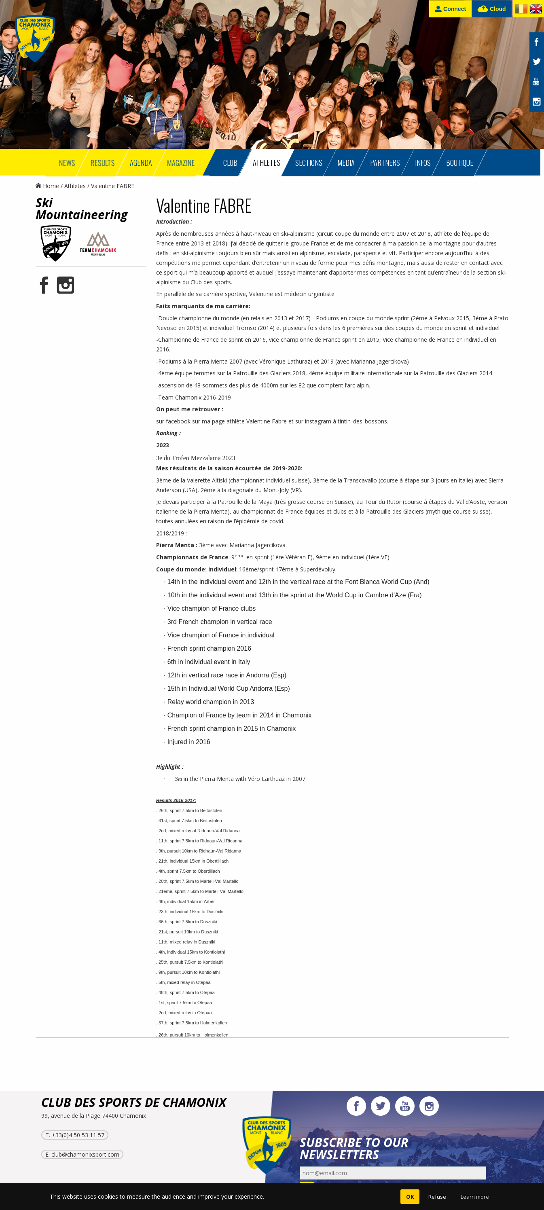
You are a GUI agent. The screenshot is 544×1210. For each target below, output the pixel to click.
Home (47, 186)
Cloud (491, 9)
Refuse (437, 1196)
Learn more (475, 1196)
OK (410, 1196)
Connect (450, 8)
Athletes (75, 186)
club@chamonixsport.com (85, 1154)
